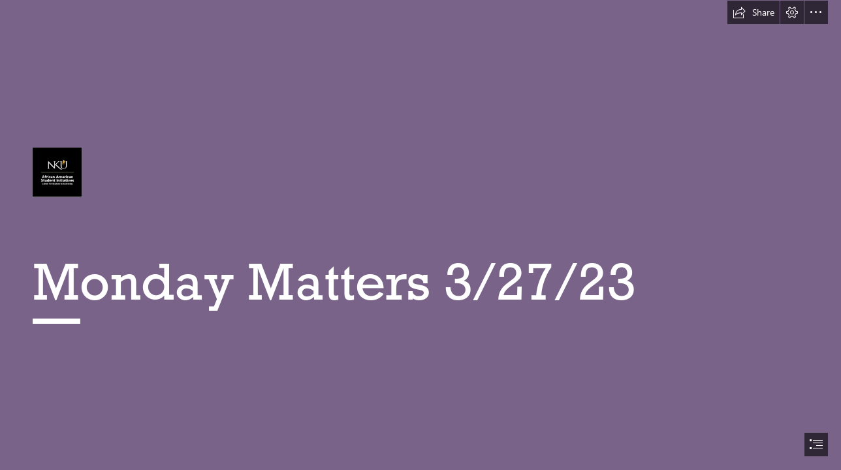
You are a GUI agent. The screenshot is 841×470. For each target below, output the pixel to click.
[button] (753, 12)
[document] (420, 235)
